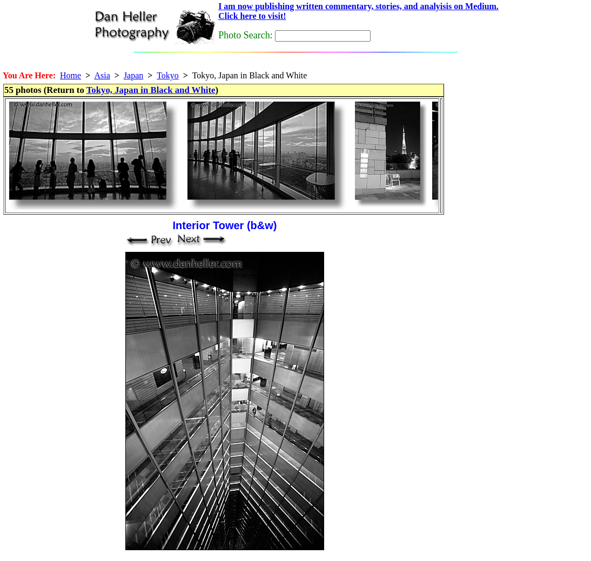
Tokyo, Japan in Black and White (151, 90)
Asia (102, 75)
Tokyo (168, 75)
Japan (133, 75)
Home (70, 75)
